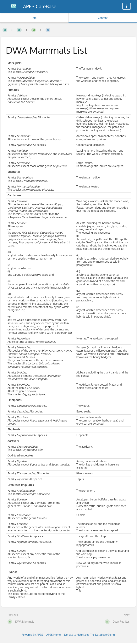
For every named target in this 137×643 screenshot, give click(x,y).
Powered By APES (32, 634)
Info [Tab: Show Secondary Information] (34, 17)
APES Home (53, 634)
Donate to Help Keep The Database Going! (89, 634)
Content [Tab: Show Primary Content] (102, 17)
